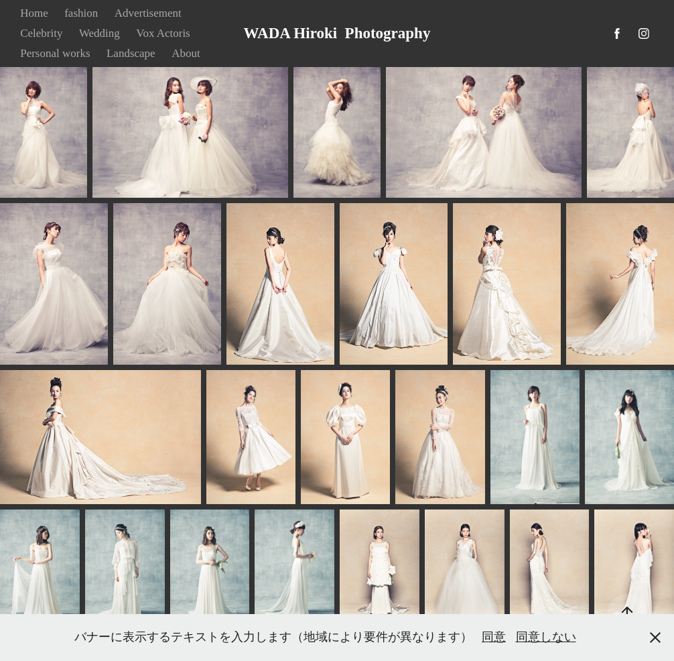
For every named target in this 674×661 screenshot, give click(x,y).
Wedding (99, 33)
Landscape (131, 53)
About (186, 53)
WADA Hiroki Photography (337, 33)
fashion (81, 13)
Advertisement (148, 13)
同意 (494, 637)
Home (34, 13)
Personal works (55, 53)
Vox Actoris (163, 33)
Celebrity (41, 33)
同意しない (546, 637)
